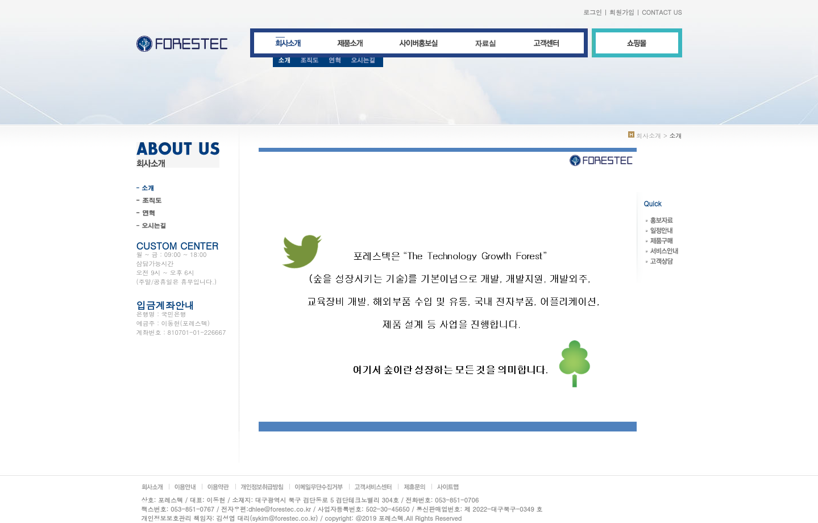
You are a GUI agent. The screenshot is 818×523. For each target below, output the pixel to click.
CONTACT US (662, 12)
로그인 (592, 12)
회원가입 (621, 12)
